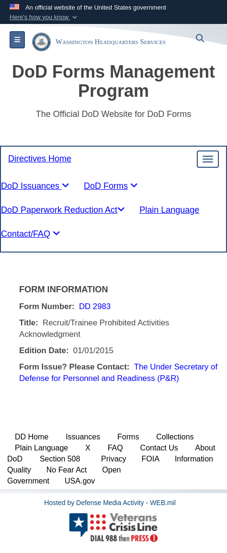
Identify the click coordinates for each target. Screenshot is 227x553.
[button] (44, 17)
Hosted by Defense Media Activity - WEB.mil (110, 503)
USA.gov (80, 481)
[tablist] (111, 188)
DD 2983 (95, 306)
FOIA (150, 459)
